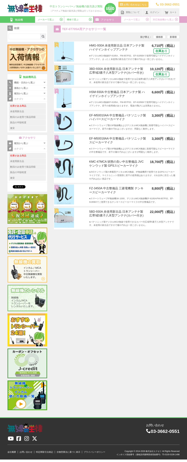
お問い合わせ (26, 452)
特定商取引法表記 (44, 452)
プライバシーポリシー (94, 452)
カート (171, 12)
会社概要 (11, 452)
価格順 (159, 37)
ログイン (152, 12)
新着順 (173, 37)
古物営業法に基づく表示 (68, 452)
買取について (130, 12)
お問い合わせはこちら (133, 4)
